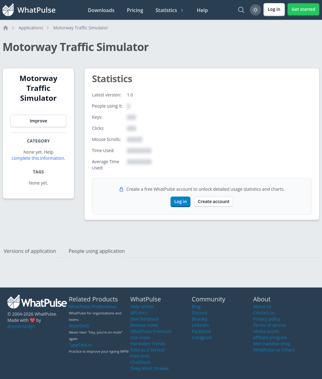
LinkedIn (200, 325)
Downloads (101, 10)
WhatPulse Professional (92, 306)
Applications (31, 28)
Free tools (140, 356)
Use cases (140, 337)
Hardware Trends (147, 344)
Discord (199, 313)
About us (262, 306)
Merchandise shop (271, 344)
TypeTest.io (80, 345)
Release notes (144, 325)
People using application (96, 251)
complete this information (38, 158)
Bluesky (199, 319)
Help (202, 10)
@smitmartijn (21, 326)
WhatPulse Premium (151, 331)
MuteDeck (79, 326)
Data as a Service (147, 350)
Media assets (266, 331)
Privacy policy (267, 319)
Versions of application (30, 251)
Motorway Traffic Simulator (80, 28)
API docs (138, 313)
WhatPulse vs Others (274, 350)
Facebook (201, 331)
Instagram (202, 337)
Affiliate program (270, 337)
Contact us (264, 313)
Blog (196, 306)
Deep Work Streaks (149, 368)
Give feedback (144, 319)
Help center (142, 306)
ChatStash (140, 362)
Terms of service (269, 325)
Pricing (135, 10)
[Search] (241, 10)
